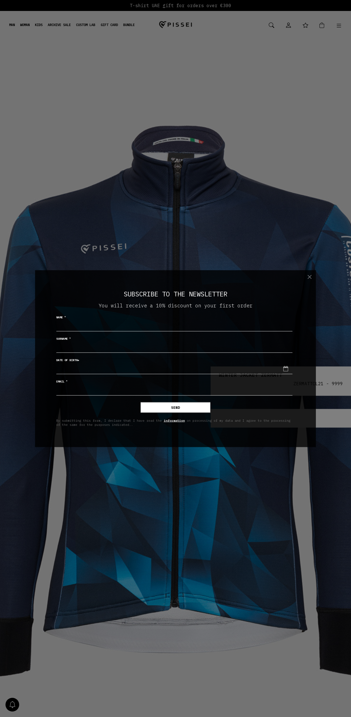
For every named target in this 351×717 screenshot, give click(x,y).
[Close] (309, 277)
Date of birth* (67, 360)
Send (175, 407)
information (174, 420)
